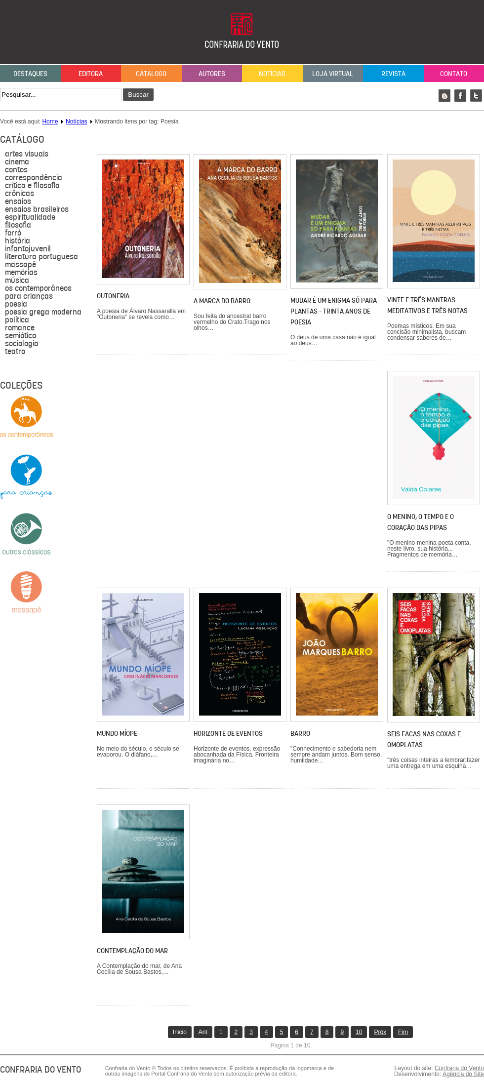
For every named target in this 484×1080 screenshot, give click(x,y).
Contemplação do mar (132, 950)
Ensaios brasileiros (37, 209)
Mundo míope (117, 733)
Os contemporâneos (38, 288)
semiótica (21, 336)
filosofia (18, 225)
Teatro (15, 352)
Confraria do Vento (459, 1068)
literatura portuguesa (41, 257)
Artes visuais (26, 154)
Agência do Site (463, 1074)
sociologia (22, 344)
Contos (16, 170)
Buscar (138, 94)
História (17, 241)
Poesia (16, 304)
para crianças (29, 296)
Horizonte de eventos (228, 733)
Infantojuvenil (28, 249)
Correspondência (33, 178)
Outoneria (113, 295)
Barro (300, 733)
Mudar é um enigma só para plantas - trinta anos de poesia (333, 311)
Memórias (21, 273)
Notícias (272, 73)
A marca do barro (222, 300)
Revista (393, 73)
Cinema (17, 162)
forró (13, 233)
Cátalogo (151, 73)
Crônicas (19, 194)
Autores (212, 73)
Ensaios (18, 201)
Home (50, 121)
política (17, 320)
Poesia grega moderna (43, 312)
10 (359, 1032)
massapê (20, 265)
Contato (453, 73)
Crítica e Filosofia (32, 186)
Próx (380, 1032)
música (17, 280)
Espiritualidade (30, 217)
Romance (20, 328)
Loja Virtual (332, 73)
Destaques (30, 73)
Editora (91, 73)
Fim (403, 1032)
